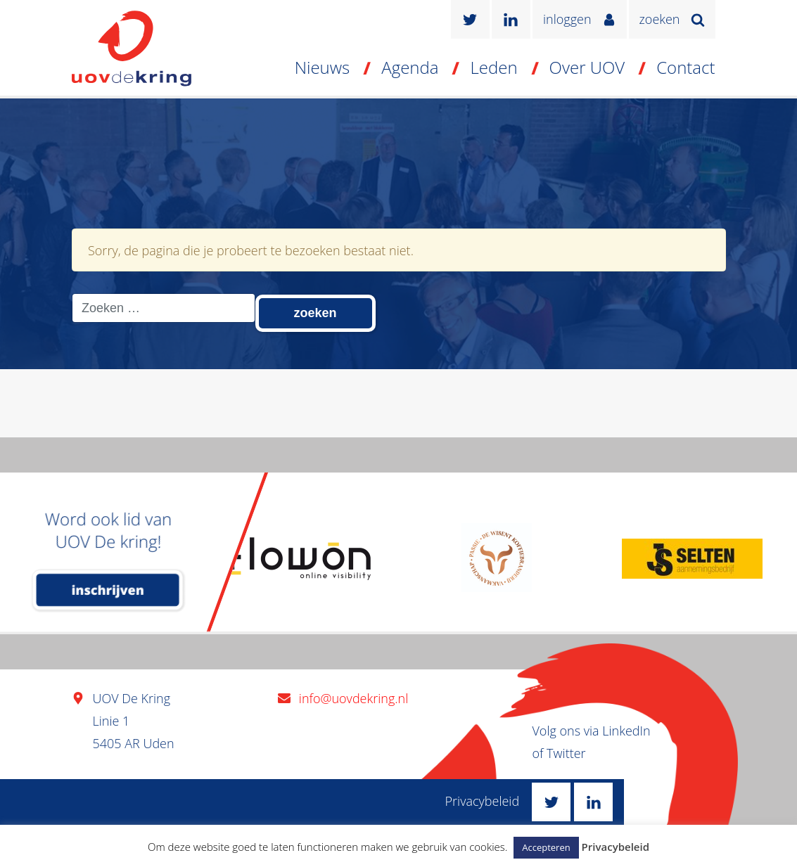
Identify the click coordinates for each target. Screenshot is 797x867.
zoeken (659, 19)
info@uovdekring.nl (353, 698)
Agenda (409, 67)
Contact (685, 67)
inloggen (567, 19)
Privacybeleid (482, 800)
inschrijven (108, 590)
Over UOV (587, 67)
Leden (493, 67)
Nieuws (322, 67)
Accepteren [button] (546, 847)
